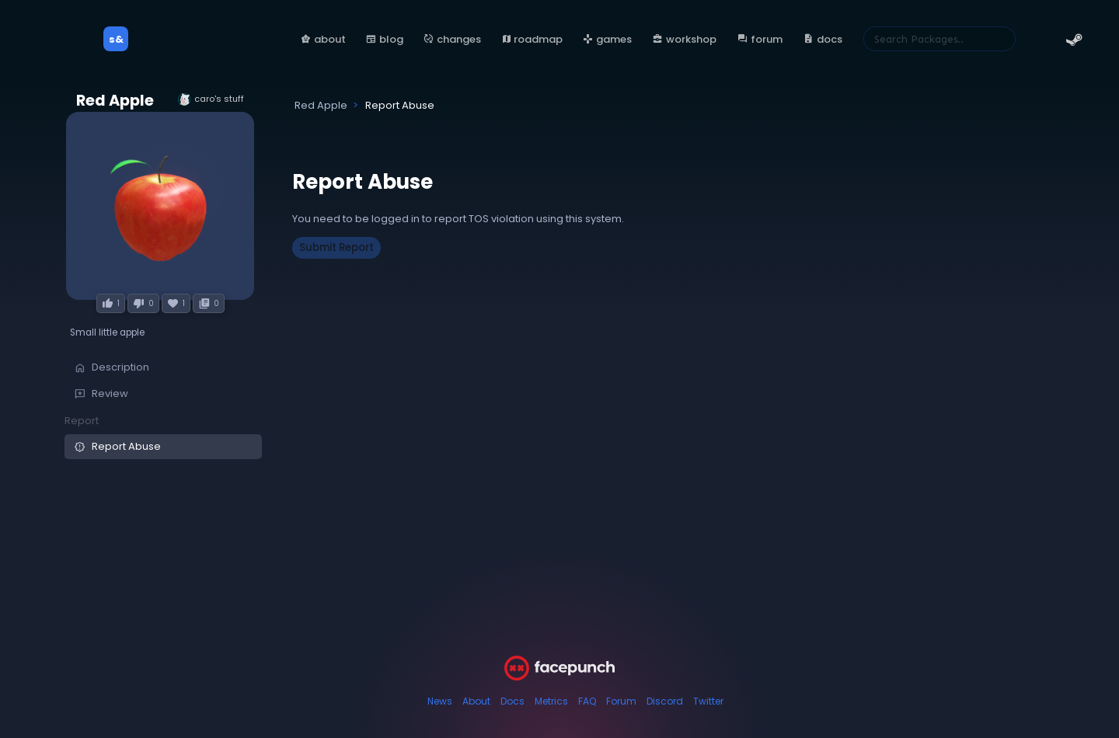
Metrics (551, 701)
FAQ (587, 701)
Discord (665, 701)
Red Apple (115, 100)
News (439, 701)
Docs (512, 701)
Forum (621, 701)
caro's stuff (211, 99)
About (476, 701)
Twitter (708, 701)
